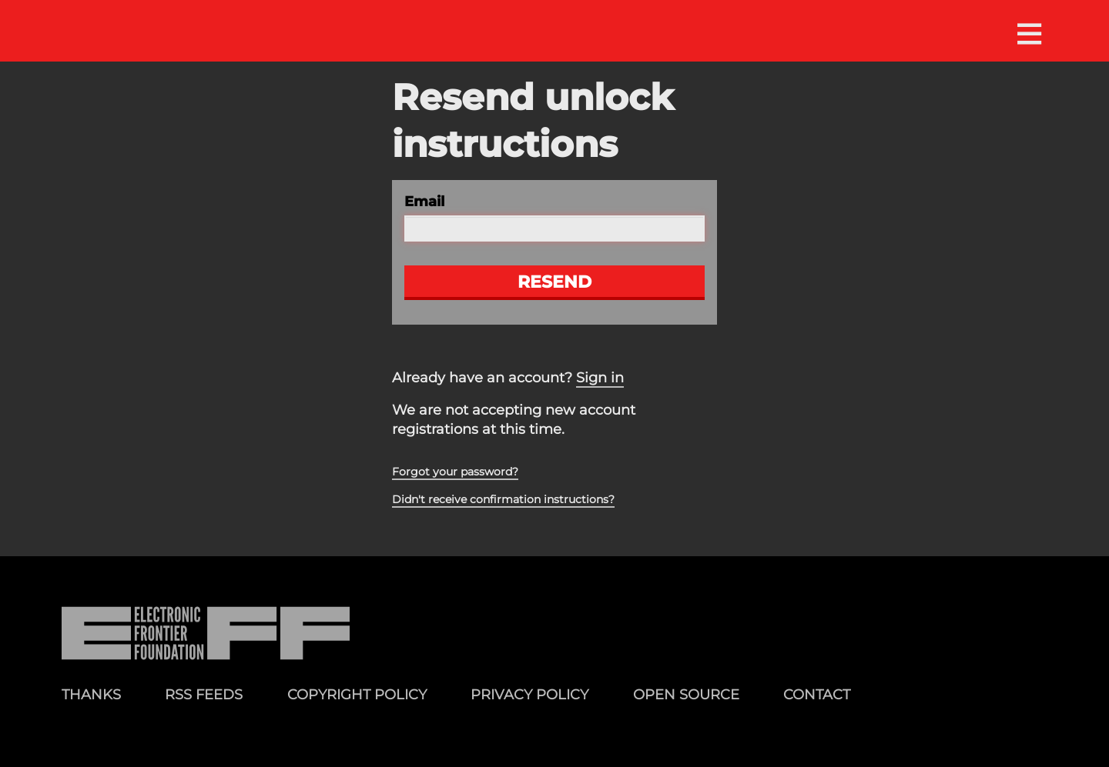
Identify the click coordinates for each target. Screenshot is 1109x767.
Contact (816, 694)
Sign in (600, 377)
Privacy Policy (529, 694)
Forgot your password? (455, 472)
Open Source (686, 694)
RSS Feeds (204, 694)
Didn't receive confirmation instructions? (503, 499)
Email (424, 201)
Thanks (91, 694)
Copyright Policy (357, 694)
